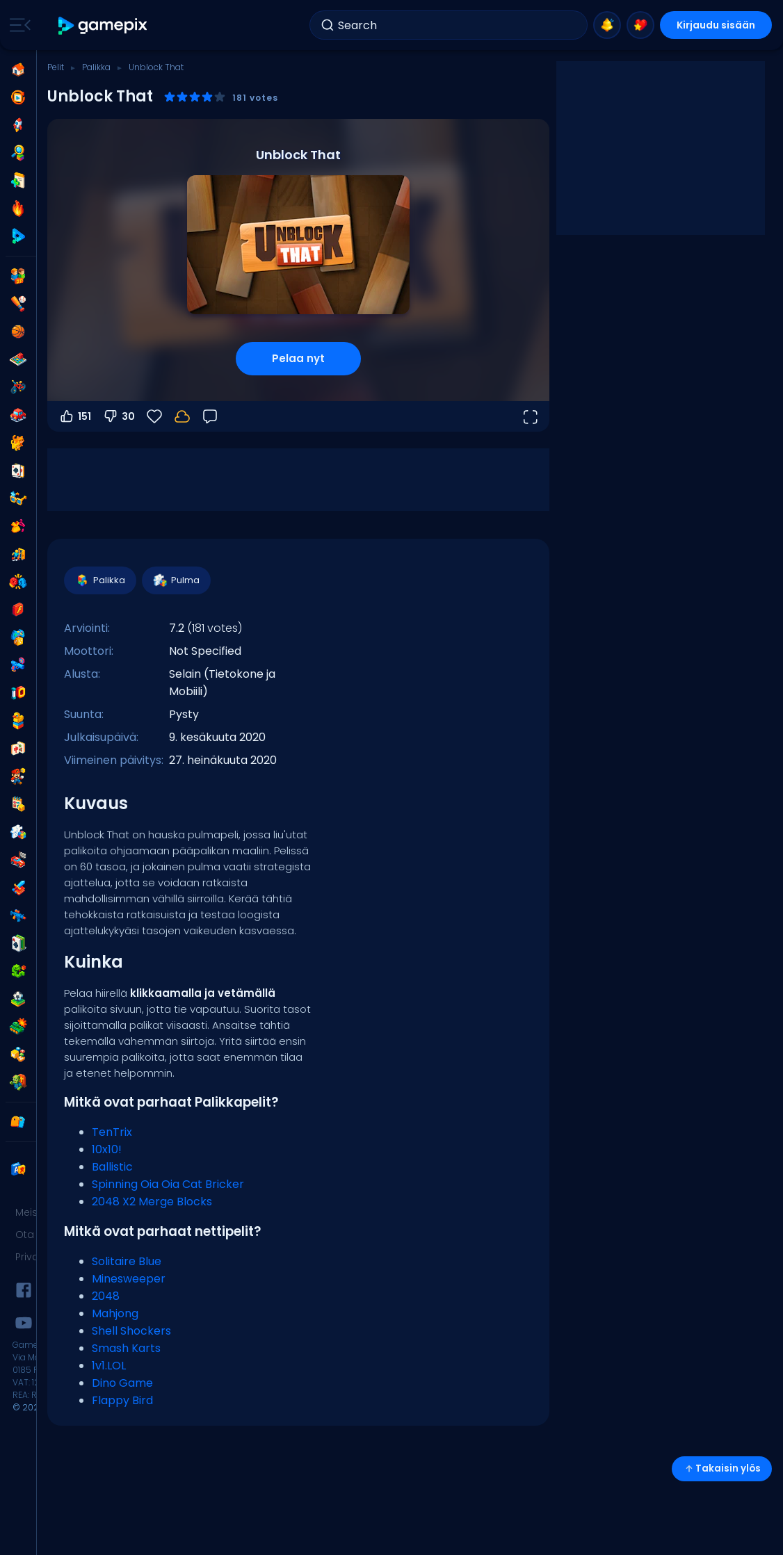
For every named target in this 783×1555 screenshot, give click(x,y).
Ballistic (112, 1167)
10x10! (107, 1149)
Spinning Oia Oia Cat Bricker (168, 1184)
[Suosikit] (154, 416)
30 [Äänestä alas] (118, 416)
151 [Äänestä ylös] (74, 416)
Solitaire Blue (126, 1261)
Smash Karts (126, 1348)
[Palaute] (210, 416)
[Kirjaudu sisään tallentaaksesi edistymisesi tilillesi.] (182, 416)
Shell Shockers (131, 1331)
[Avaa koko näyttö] (530, 416)
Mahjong (115, 1313)
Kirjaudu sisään (716, 25)
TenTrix (112, 1132)
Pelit (55, 67)
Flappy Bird (122, 1400)
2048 (106, 1296)
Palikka (96, 67)
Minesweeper (129, 1279)
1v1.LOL (109, 1366)
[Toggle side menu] (17, 25)
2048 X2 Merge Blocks (152, 1202)
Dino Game (122, 1383)
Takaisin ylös (722, 1468)
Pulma (176, 580)
